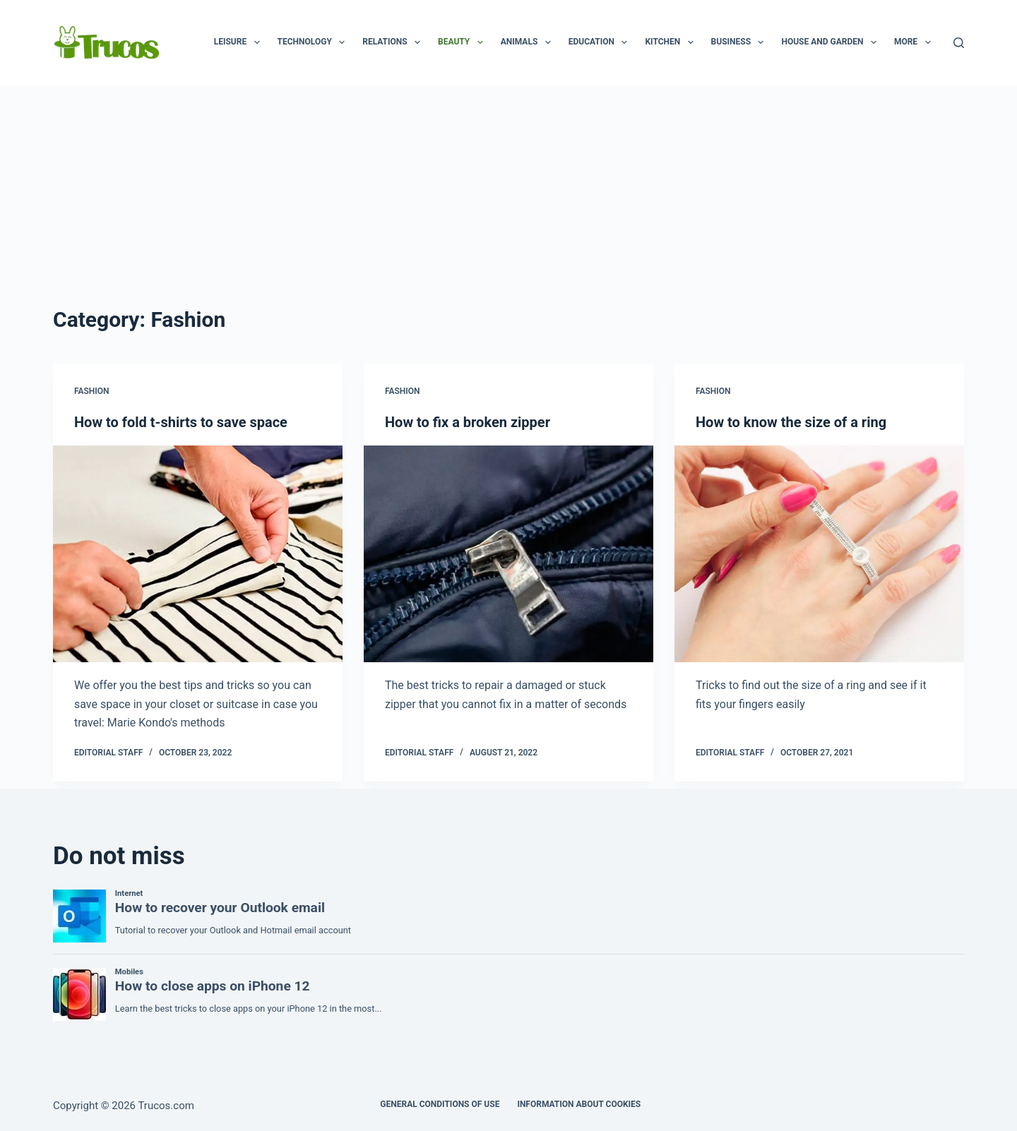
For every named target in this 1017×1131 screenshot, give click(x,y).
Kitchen (671, 42)
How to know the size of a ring (791, 422)
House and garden (831, 42)
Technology (314, 42)
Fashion (91, 391)
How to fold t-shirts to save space (180, 422)
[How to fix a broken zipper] (508, 554)
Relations (394, 42)
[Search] (958, 42)
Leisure (240, 42)
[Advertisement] (508, 190)
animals (529, 42)
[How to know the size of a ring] (819, 554)
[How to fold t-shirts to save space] (198, 554)
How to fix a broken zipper (467, 422)
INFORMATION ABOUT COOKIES (579, 1104)
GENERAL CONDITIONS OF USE (439, 1104)
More (915, 42)
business (740, 42)
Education (601, 42)
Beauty (463, 42)
